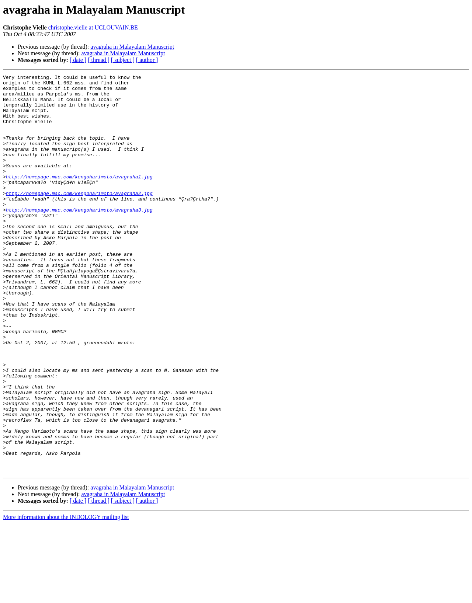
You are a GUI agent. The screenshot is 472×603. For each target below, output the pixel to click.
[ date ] (78, 60)
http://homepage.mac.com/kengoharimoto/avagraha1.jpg (79, 197)
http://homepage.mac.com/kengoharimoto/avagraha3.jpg (79, 237)
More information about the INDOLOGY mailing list (66, 596)
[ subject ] (123, 60)
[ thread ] (99, 60)
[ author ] (147, 60)
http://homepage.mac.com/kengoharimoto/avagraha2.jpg (79, 217)
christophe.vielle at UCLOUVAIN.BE (93, 27)
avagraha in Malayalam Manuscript (132, 46)
